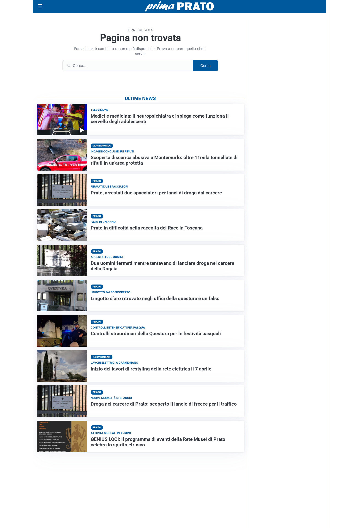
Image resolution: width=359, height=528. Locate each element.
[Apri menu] (40, 6)
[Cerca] (128, 65)
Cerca (205, 65)
